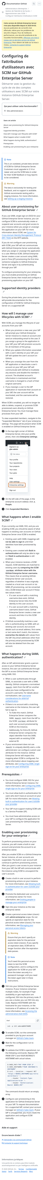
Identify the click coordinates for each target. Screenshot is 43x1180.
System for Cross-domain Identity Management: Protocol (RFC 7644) (21, 235)
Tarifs (10, 1171)
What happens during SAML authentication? (20, 655)
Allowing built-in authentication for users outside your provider (23, 801)
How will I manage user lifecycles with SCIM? (17, 315)
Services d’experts (20, 1171)
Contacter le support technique (15, 1143)
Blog (31, 1171)
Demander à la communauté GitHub (17, 1140)
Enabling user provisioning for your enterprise (19, 833)
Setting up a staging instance (20, 198)
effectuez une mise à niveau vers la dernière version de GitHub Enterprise (21, 40)
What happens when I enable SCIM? (21, 518)
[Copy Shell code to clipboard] (37, 1020)
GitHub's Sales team (25, 1038)
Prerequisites (12, 774)
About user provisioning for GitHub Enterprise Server (20, 208)
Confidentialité (31, 1169)
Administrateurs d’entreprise (16, 8)
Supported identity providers (21, 289)
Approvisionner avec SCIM (15, 13)
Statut (4, 1171)
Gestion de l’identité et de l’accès (18, 11)
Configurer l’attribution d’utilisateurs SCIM (21, 16)
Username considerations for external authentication (18, 698)
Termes (21, 1169)
